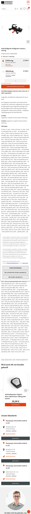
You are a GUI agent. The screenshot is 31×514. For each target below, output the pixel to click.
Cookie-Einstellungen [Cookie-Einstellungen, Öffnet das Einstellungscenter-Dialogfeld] (16, 268)
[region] (15, 257)
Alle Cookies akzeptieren (15, 277)
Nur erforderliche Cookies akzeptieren (15, 272)
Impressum (25, 263)
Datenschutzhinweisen (12, 263)
